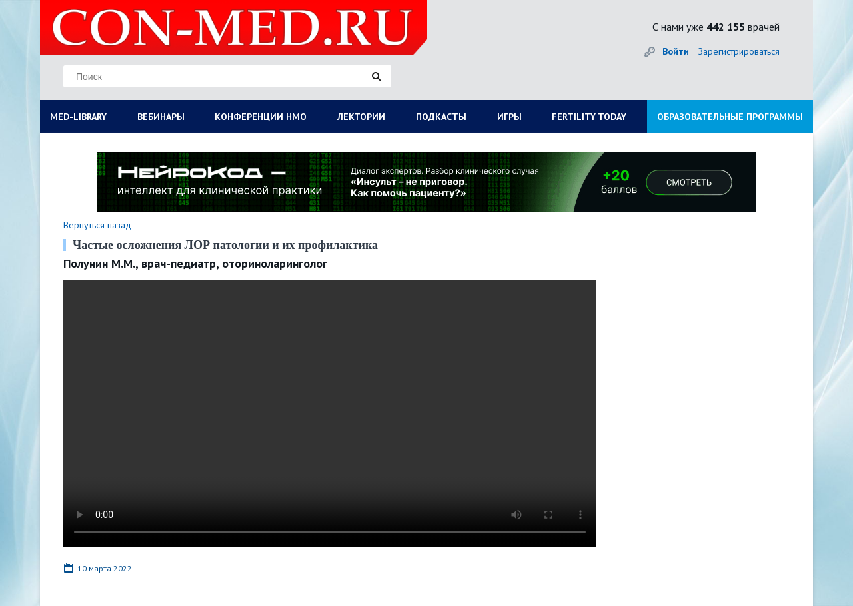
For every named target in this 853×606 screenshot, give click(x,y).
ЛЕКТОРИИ (361, 117)
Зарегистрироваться (739, 51)
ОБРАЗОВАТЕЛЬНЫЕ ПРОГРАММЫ (730, 117)
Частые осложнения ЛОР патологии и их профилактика (225, 245)
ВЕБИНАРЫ (161, 117)
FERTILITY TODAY (589, 117)
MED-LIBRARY (78, 117)
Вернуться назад (97, 225)
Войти (675, 51)
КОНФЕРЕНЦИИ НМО (261, 117)
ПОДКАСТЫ (441, 117)
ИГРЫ (509, 117)
